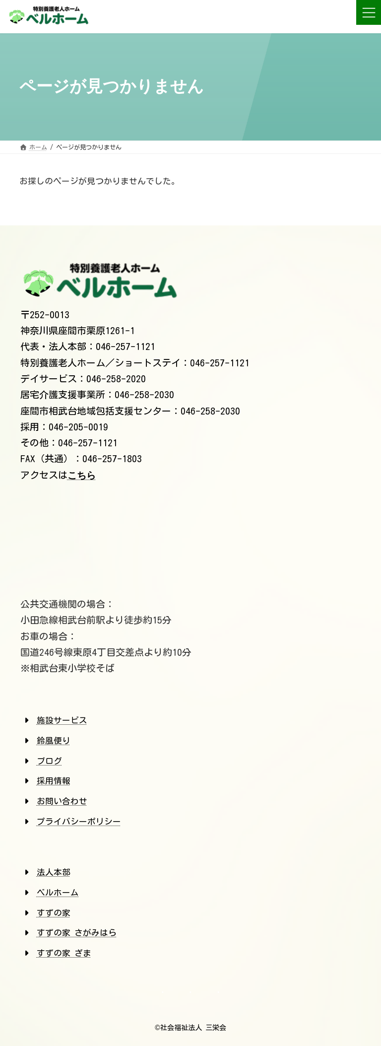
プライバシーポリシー (79, 821)
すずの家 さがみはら (77, 932)
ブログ (49, 761)
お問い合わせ (62, 801)
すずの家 (53, 912)
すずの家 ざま (64, 953)
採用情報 (53, 780)
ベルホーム (58, 892)
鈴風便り (53, 740)
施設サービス (62, 720)
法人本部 (53, 872)
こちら (81, 475)
